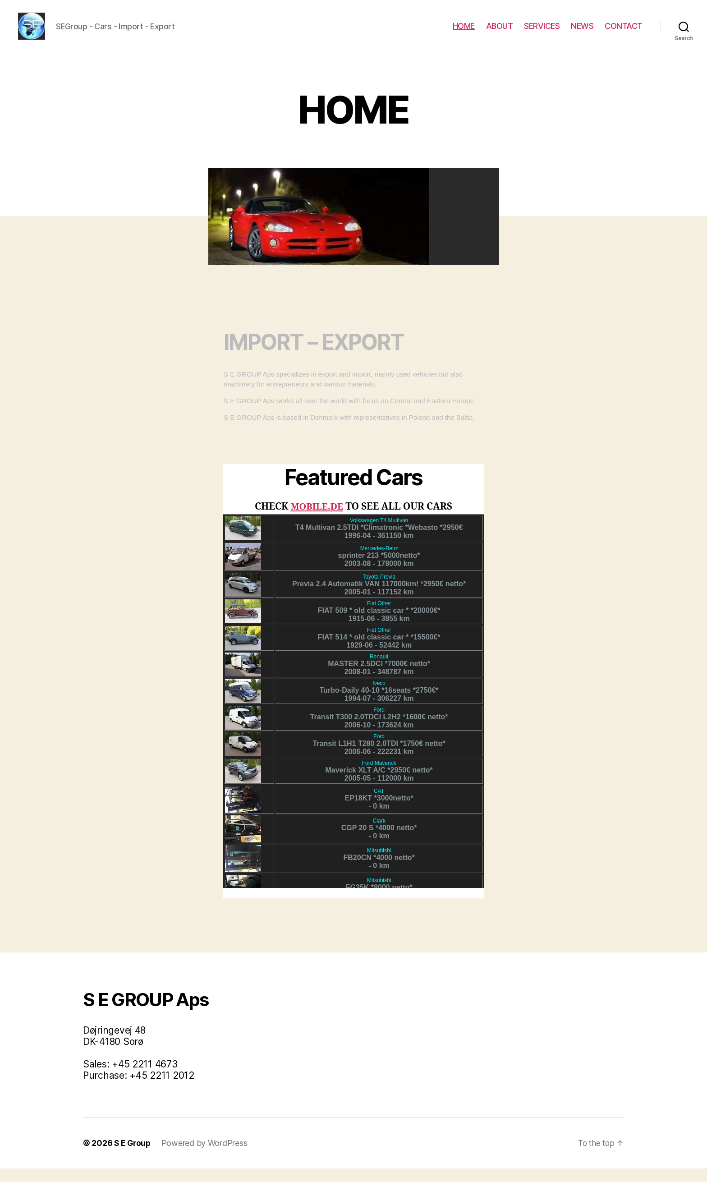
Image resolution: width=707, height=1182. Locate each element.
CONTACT (624, 32)
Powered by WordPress (206, 1156)
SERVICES (542, 32)
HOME (464, 32)
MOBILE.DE (317, 520)
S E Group (133, 1156)
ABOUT (499, 32)
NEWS (582, 32)
